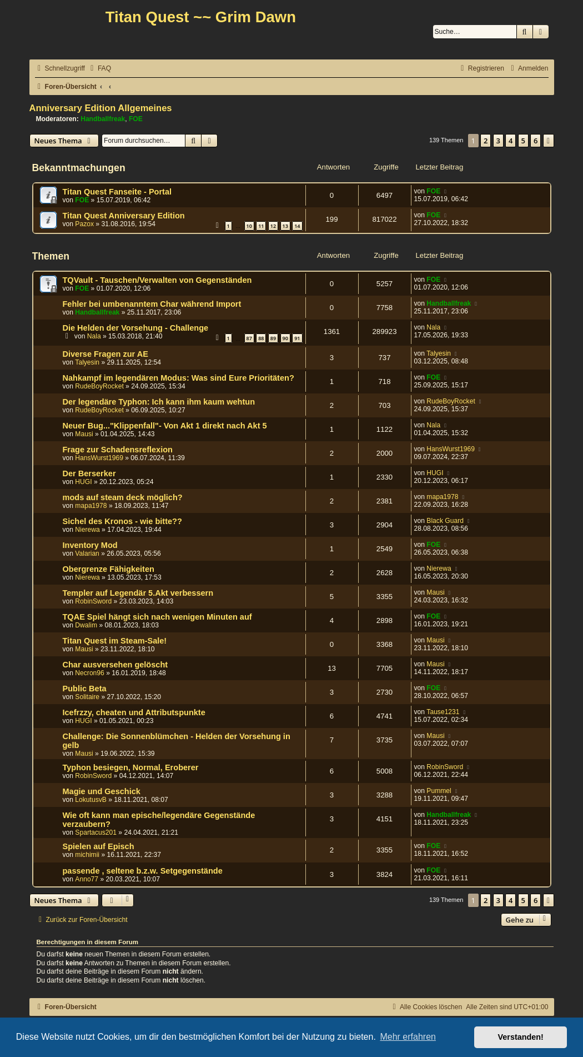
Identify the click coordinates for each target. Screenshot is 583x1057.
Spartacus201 (96, 832)
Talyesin (87, 362)
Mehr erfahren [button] (408, 1036)
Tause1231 (442, 712)
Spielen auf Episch (98, 846)
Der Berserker (89, 473)
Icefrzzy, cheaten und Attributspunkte (134, 712)
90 (285, 338)
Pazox (84, 224)
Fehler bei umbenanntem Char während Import (152, 304)
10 (249, 226)
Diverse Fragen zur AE (105, 354)
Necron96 (89, 673)
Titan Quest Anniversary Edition (124, 215)
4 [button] (510, 141)
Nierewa (87, 530)
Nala (94, 336)
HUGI (83, 482)
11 (261, 226)
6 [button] (535, 141)
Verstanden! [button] (521, 1037)
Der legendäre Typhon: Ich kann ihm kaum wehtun (159, 401)
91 (297, 338)
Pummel (438, 791)
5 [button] (523, 141)
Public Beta (85, 688)
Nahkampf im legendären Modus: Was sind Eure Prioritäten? (178, 377)
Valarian (87, 553)
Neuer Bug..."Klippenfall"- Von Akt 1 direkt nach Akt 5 (165, 425)
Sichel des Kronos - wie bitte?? (122, 521)
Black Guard (445, 521)
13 (285, 226)
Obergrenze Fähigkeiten (108, 569)
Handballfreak (103, 119)
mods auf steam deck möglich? (123, 497)
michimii (87, 855)
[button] (548, 140)
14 (297, 226)
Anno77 (86, 879)
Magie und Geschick (101, 791)
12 (273, 226)
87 (249, 338)
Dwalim (86, 625)
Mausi (84, 434)
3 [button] (498, 141)
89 (273, 338)
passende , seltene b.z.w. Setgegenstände (143, 870)
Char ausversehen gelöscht (115, 664)
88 (261, 338)
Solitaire (87, 697)
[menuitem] (99, 68)
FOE (136, 119)
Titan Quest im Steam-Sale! (115, 640)
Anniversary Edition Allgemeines (100, 108)
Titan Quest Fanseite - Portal (117, 191)
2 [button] (485, 141)
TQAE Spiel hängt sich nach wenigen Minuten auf (157, 616)
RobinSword (93, 601)
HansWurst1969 (99, 458)
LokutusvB (90, 800)
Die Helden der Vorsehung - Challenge (136, 327)
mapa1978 (91, 506)
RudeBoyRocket (99, 386)
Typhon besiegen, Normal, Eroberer (131, 767)
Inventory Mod (90, 545)
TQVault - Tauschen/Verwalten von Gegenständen (157, 280)
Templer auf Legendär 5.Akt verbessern (138, 593)
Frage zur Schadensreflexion (118, 449)
